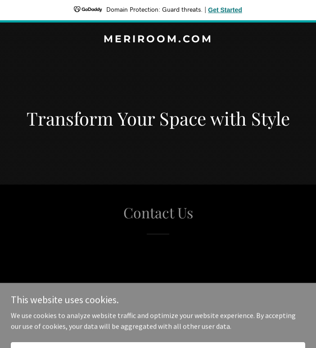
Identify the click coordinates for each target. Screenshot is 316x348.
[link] (158, 39)
